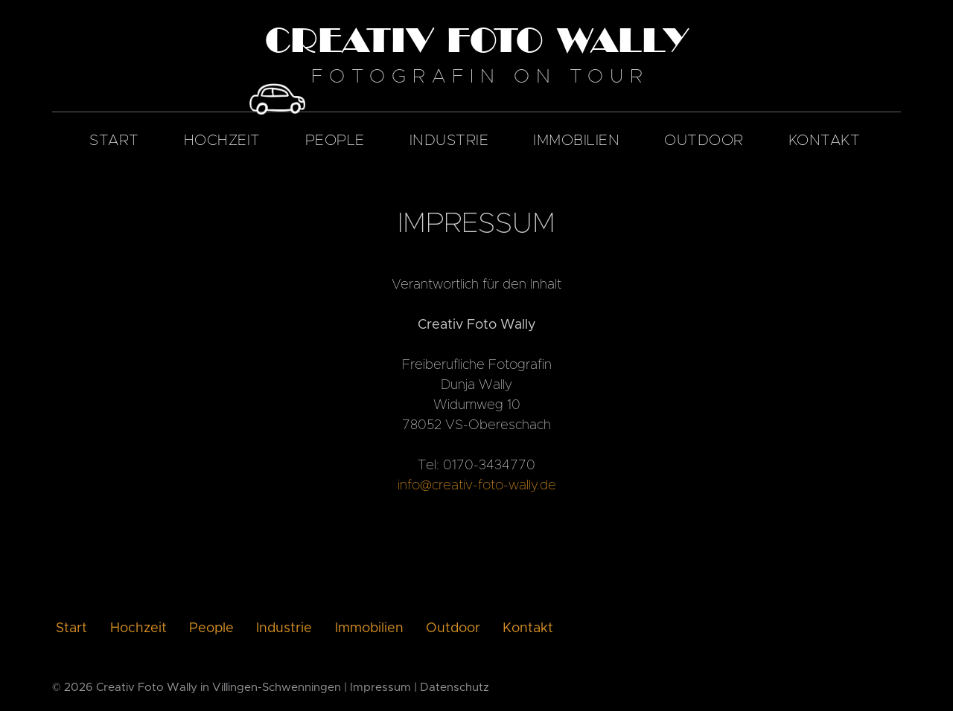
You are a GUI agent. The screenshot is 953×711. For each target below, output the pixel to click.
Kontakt (824, 140)
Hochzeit (222, 140)
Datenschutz (454, 687)
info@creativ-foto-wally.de (477, 485)
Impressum (380, 687)
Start (114, 140)
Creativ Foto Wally (146, 687)
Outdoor (704, 140)
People (335, 140)
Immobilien (576, 140)
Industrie (449, 140)
